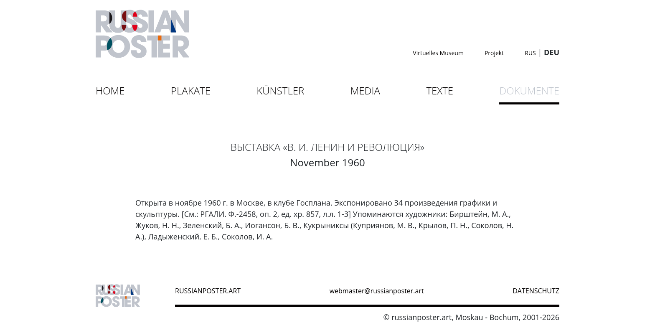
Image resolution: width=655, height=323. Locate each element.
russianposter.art (208, 290)
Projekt (494, 53)
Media (365, 90)
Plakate (191, 90)
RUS (530, 53)
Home (110, 90)
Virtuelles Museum (438, 53)
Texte (439, 90)
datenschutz (536, 290)
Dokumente (529, 90)
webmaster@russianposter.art (377, 290)
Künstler (280, 90)
